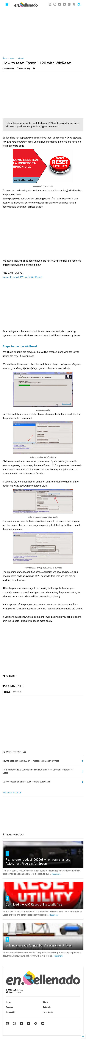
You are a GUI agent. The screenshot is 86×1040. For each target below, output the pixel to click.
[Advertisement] (43, 32)
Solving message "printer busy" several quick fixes (39, 945)
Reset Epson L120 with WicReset (22, 277)
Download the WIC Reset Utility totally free (34, 904)
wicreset (21, 58)
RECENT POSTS (12, 792)
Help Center (48, 1012)
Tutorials (47, 1007)
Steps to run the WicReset (20, 346)
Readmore (56, 874)
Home (5, 58)
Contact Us (11, 1012)
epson (12, 58)
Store (45, 1002)
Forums (9, 1007)
